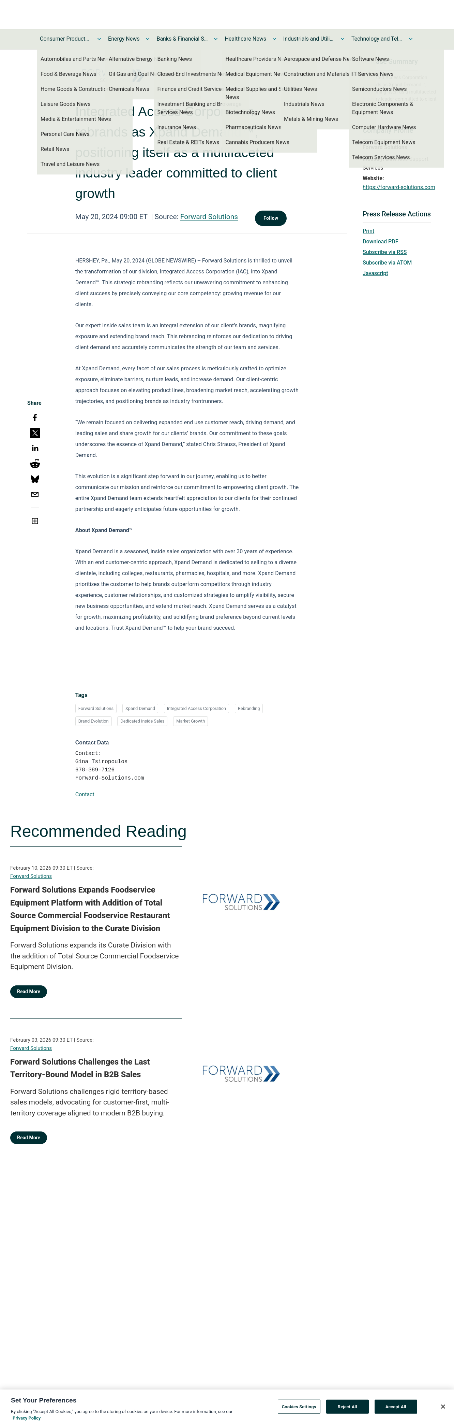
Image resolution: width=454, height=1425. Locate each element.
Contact (84, 794)
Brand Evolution (93, 721)
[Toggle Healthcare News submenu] (274, 38)
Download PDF (380, 241)
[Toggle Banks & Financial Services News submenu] (215, 38)
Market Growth (190, 721)
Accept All (395, 1408)
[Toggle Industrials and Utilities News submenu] (342, 38)
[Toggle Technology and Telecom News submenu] (410, 38)
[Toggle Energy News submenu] (147, 38)
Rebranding (249, 708)
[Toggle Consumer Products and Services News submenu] (99, 38)
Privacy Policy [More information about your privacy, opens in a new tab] (27, 1420)
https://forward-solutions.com (399, 187)
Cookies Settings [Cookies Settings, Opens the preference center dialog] (299, 1408)
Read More (28, 991)
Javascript (375, 273)
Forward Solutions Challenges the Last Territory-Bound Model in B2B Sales (80, 1068)
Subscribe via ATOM (387, 262)
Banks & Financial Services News (182, 38)
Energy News (123, 38)
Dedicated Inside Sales (142, 721)
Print (368, 231)
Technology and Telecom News (377, 38)
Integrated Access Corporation (196, 708)
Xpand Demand (140, 708)
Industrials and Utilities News (308, 38)
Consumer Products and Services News (65, 38)
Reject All (347, 1408)
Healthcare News (245, 38)
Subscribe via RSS (385, 252)
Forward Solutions (209, 217)
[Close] (443, 1408)
